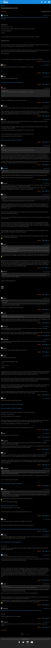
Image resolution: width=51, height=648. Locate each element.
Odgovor (39, 61)
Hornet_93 (5, 106)
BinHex (4, 145)
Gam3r (4, 88)
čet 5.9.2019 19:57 (46, 326)
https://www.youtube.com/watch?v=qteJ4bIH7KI (11, 542)
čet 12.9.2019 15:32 (46, 583)
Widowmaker (6, 339)
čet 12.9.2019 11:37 (46, 555)
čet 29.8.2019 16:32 (46, 15)
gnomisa (5, 298)
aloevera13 (5, 15)
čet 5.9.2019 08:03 (46, 145)
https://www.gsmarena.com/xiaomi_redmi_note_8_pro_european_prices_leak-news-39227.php (21, 610)
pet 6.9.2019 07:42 (46, 433)
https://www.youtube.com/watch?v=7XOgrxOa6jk (11, 483)
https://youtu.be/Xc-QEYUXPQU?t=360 (9, 505)
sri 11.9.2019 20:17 (46, 534)
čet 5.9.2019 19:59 (46, 339)
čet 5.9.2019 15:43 (46, 298)
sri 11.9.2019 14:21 (46, 440)
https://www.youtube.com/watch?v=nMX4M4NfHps (12, 82)
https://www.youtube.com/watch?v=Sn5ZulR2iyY (11, 140)
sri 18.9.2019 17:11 (46, 622)
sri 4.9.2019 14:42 (46, 76)
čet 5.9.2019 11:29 (46, 168)
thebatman (5, 608)
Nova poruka (3, 11)
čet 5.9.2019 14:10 (46, 194)
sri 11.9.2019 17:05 (46, 453)
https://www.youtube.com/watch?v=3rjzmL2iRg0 (11, 408)
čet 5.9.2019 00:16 (46, 119)
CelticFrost (5, 440)
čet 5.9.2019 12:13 (46, 183)
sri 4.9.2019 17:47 (46, 106)
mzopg (4, 76)
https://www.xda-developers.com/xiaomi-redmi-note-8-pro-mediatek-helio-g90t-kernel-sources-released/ (23, 529)
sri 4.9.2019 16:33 (46, 88)
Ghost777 (5, 271)
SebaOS (4, 65)
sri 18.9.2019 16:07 (46, 608)
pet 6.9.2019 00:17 (46, 355)
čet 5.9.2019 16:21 (46, 313)
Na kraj (48, 11)
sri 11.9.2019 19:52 (46, 489)
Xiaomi (3, 6)
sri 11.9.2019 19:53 (46, 519)
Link (2, 71)
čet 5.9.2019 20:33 (46, 348)
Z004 (4, 433)
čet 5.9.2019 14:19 (46, 271)
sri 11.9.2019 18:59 (46, 468)
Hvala (43, 61)
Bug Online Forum (5, 2)
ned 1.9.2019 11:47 (46, 65)
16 (27, 634)
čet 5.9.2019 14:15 (46, 244)
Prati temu (44, 11)
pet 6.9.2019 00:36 (46, 398)
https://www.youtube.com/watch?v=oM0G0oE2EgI (12, 404)
